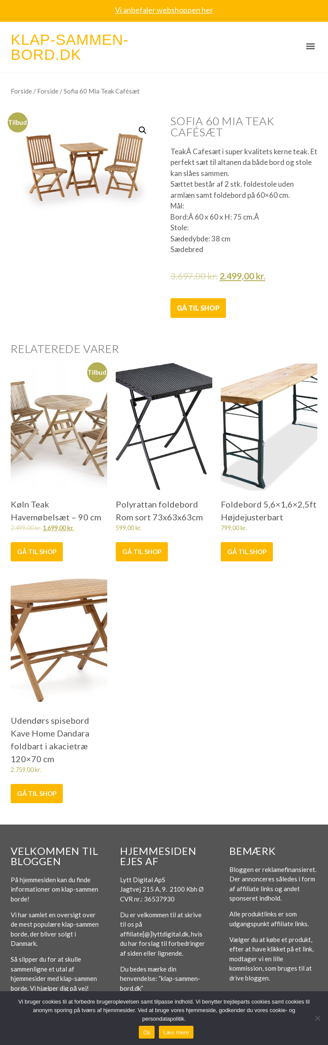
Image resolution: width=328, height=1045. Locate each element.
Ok (146, 1032)
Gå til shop (198, 308)
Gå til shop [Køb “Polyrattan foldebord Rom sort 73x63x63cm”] (141, 551)
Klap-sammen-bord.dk (70, 47)
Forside (21, 91)
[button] (310, 46)
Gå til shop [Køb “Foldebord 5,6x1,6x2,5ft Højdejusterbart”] (246, 551)
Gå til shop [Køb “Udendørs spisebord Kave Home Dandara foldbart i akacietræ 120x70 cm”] (36, 793)
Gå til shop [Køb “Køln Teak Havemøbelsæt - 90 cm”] (36, 551)
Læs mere (176, 1032)
